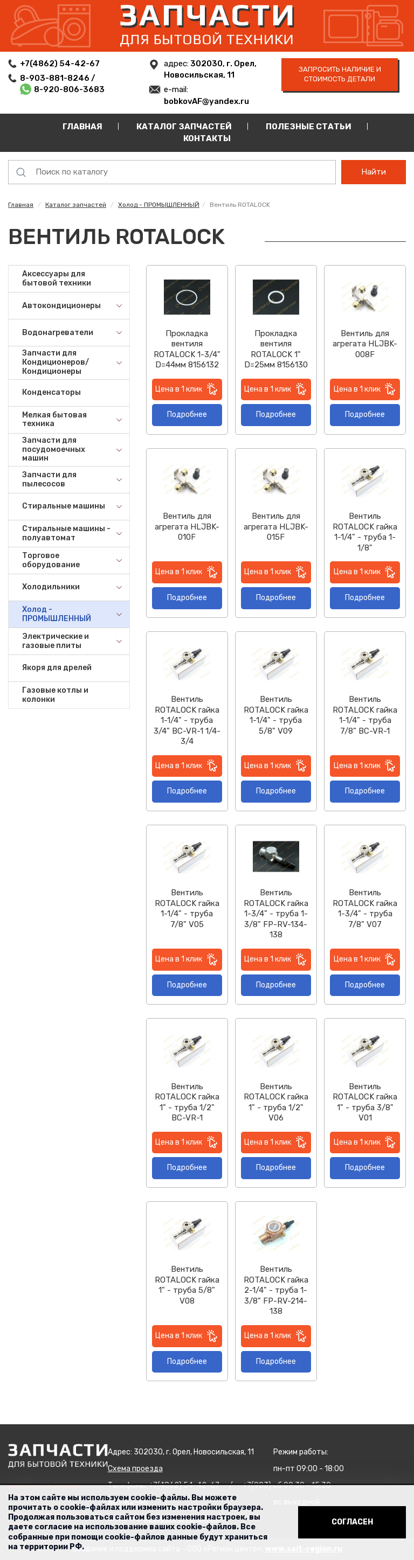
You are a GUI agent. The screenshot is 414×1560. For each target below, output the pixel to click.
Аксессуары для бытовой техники (56, 278)
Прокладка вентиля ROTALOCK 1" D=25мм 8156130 (276, 349)
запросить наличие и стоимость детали (340, 74)
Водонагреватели (57, 332)
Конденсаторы (51, 392)
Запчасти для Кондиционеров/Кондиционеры (55, 362)
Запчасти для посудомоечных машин (53, 449)
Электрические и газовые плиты (55, 641)
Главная (82, 126)
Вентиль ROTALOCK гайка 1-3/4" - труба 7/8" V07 (365, 908)
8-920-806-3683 (69, 89)
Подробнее (187, 414)
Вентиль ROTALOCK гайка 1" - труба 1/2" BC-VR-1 (187, 1102)
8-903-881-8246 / (58, 78)
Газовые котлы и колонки (55, 695)
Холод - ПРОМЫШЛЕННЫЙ (158, 204)
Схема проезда (135, 1468)
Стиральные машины (63, 506)
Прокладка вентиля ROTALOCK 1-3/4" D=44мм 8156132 (187, 349)
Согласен (352, 1522)
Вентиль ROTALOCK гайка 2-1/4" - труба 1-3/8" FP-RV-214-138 (276, 1290)
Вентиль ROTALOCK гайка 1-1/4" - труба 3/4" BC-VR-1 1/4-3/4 (187, 720)
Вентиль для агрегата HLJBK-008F (365, 344)
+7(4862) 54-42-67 (60, 63)
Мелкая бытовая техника (54, 419)
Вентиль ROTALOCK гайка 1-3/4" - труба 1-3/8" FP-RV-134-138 (276, 913)
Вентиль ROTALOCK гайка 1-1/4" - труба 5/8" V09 (276, 715)
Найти (373, 172)
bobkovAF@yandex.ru (206, 101)
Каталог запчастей (184, 126)
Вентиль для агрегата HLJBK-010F (187, 526)
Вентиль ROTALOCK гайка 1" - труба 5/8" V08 (187, 1285)
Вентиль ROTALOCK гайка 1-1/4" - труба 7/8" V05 (187, 908)
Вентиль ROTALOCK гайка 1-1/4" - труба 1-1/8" (365, 532)
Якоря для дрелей (57, 667)
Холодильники (51, 586)
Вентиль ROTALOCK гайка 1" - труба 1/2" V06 (276, 1102)
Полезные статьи (308, 126)
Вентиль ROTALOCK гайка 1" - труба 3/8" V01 (365, 1102)
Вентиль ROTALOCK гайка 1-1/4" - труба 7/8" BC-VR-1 (365, 715)
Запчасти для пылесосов (49, 479)
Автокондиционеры (61, 305)
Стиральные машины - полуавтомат (66, 533)
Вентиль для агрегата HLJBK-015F (276, 526)
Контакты (207, 138)
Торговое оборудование (51, 560)
